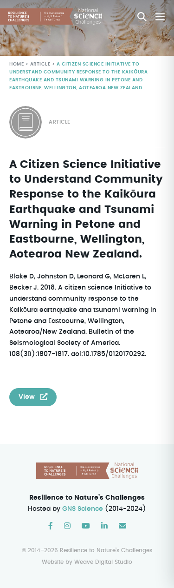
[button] (142, 17)
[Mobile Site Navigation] (160, 17)
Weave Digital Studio (103, 562)
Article (39, 64)
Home (16, 64)
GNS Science (83, 509)
